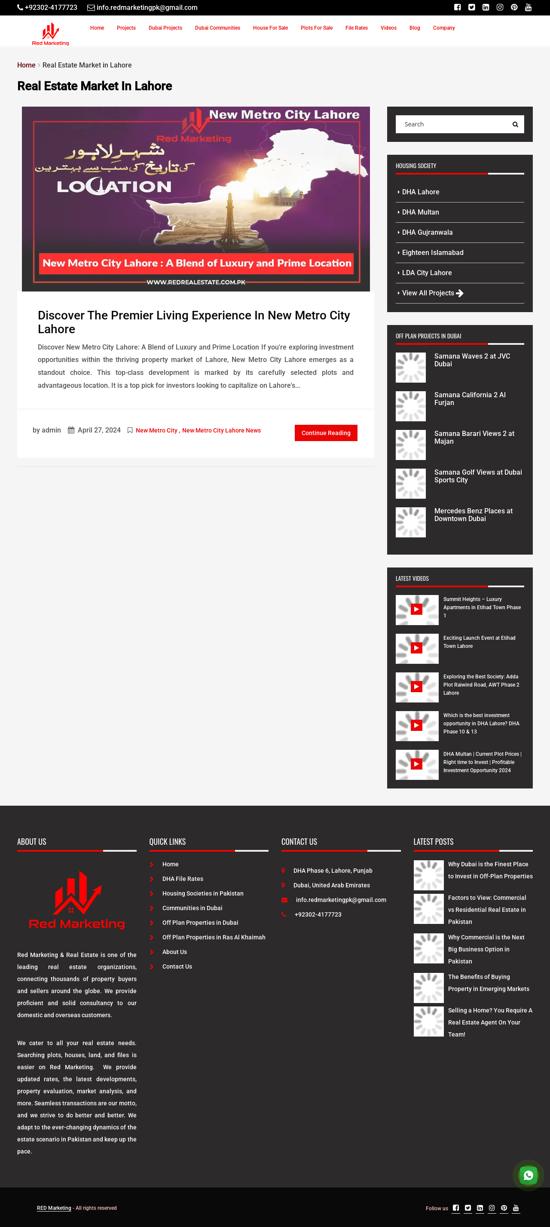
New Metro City (156, 430)
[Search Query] (515, 124)
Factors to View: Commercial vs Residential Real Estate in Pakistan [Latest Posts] (487, 909)
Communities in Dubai (186, 908)
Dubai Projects (165, 28)
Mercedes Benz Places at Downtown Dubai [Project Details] (473, 515)
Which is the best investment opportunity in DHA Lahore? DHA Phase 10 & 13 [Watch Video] (481, 723)
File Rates (356, 28)
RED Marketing (54, 1208)
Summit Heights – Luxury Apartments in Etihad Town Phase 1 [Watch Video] (482, 607)
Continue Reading (326, 432)
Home (97, 28)
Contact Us (171, 966)
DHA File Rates (176, 878)
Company (444, 28)
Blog (414, 28)
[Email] (142, 7)
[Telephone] (47, 7)
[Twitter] (471, 7)
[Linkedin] (485, 7)
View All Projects (433, 293)
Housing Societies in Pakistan (197, 893)
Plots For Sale (317, 28)
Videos (389, 28)
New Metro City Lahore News (221, 430)
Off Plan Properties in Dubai (194, 922)
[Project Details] (411, 366)
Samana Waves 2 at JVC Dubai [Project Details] (472, 360)
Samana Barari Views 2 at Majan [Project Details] (474, 437)
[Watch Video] (417, 616)
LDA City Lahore (427, 273)
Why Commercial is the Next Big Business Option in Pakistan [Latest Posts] (486, 949)
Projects (126, 28)
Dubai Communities (217, 28)
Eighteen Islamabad (433, 252)
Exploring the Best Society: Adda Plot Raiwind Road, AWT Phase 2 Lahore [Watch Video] (481, 685)
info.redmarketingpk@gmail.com (333, 899)
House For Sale (270, 28)
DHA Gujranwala (427, 232)
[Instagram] (499, 7)
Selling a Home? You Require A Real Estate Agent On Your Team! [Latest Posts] (490, 1022)
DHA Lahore (421, 192)
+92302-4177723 (311, 914)
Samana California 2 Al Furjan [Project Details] (470, 399)
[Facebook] (457, 7)
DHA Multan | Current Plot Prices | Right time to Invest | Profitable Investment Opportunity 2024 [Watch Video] (482, 762)
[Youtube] (528, 7)
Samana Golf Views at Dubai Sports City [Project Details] (478, 476)
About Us (168, 951)
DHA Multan (420, 212)
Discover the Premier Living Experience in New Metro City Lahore (194, 322)
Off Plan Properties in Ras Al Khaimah (208, 937)
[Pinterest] (514, 7)
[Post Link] (196, 198)
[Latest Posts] (429, 873)
